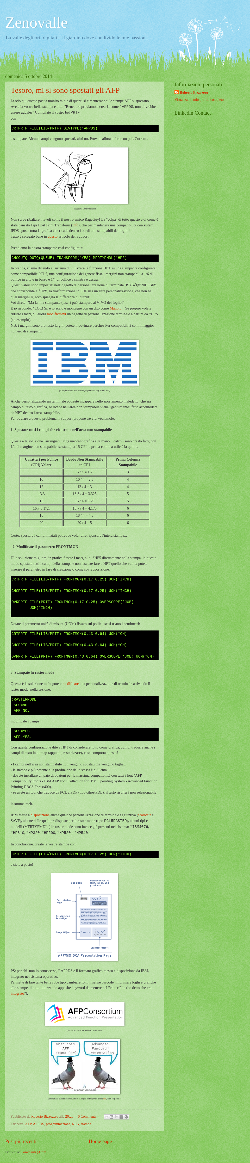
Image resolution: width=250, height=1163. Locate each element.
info (75, 225)
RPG (75, 1124)
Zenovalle (36, 22)
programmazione (58, 1124)
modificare (71, 684)
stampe (86, 1124)
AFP (28, 1124)
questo (53, 236)
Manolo (115, 308)
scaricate (144, 815)
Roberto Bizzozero (194, 93)
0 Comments (87, 1116)
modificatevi (56, 314)
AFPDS (38, 1124)
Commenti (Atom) (34, 1152)
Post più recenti (20, 1141)
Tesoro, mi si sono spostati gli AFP (65, 90)
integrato (17, 993)
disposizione (40, 815)
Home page (100, 1141)
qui (105, 1098)
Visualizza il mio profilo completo (199, 100)
